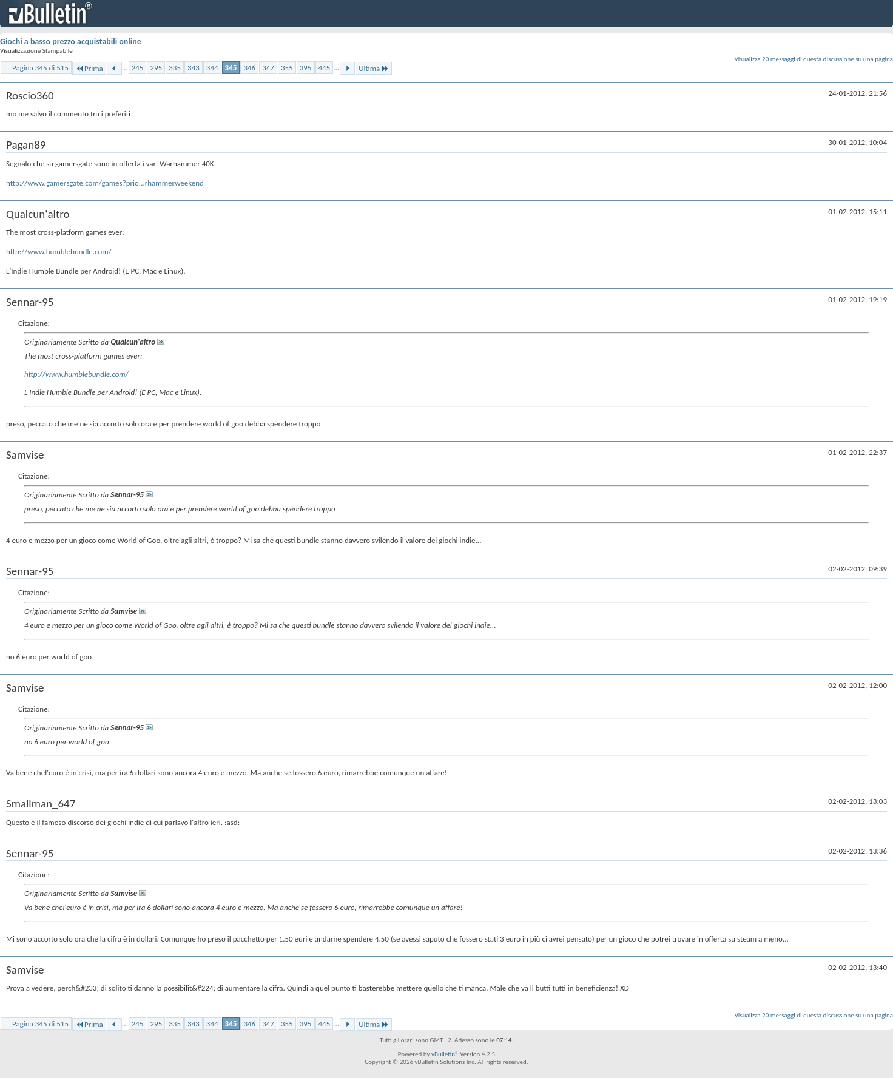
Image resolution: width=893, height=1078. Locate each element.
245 (138, 67)
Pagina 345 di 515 (40, 67)
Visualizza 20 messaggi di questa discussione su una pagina (814, 59)
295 (156, 67)
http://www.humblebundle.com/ (59, 251)
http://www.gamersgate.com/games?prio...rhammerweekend (105, 182)
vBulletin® (445, 1054)
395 (306, 67)
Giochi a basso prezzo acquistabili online (70, 41)
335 (175, 67)
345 (231, 67)
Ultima (374, 68)
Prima (89, 68)
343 (193, 67)
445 (324, 67)
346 (249, 67)
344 (212, 67)
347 (268, 67)
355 (287, 67)
